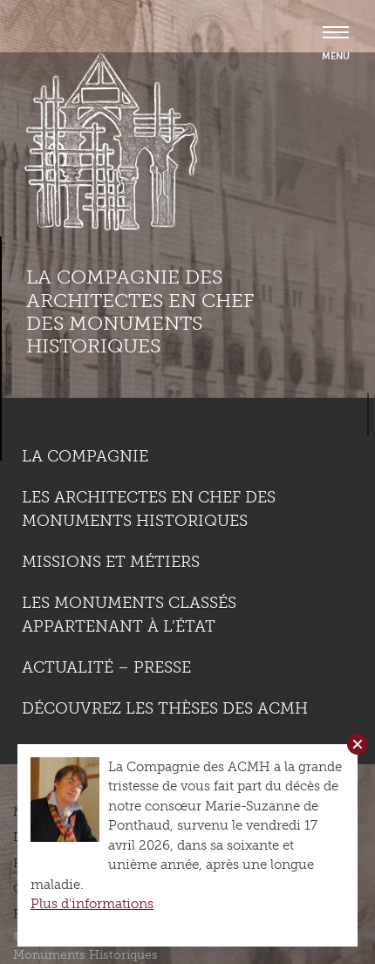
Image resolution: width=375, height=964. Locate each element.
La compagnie (85, 456)
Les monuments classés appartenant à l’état (129, 614)
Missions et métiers (111, 561)
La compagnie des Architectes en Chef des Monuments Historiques (140, 311)
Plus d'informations (92, 904)
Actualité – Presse (106, 667)
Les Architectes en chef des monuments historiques (149, 509)
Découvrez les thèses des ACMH (165, 708)
